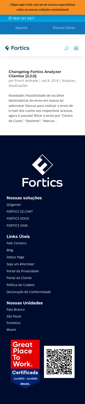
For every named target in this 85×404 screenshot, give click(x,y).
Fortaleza (13, 323)
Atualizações (18, 85)
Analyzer (68, 80)
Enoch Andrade (26, 80)
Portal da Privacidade (23, 271)
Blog (10, 250)
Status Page (15, 257)
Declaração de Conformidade (29, 292)
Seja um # (20, 264)
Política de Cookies (21, 285)
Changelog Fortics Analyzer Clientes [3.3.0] (35, 74)
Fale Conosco (16, 243)
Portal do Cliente (19, 278)
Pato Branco (16, 309)
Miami (11, 329)
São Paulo (14, 316)
